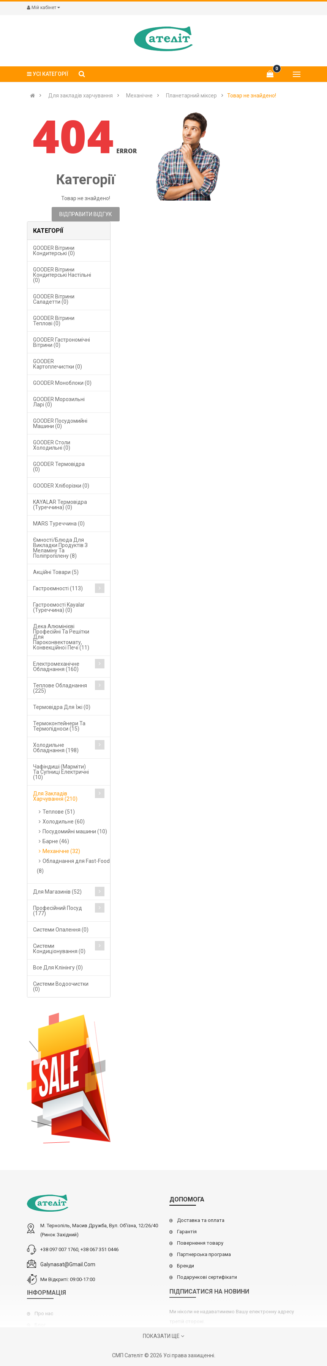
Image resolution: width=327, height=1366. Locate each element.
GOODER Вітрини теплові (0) (53, 320)
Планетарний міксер (191, 95)
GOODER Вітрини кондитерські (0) (54, 250)
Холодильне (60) (64, 822)
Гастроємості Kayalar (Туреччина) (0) (59, 607)
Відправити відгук (85, 214)
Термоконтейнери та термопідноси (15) (59, 726)
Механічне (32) (61, 851)
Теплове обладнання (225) (60, 688)
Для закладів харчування (80, 95)
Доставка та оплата (200, 1220)
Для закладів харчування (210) (55, 796)
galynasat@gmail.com (67, 1264)
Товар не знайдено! (251, 95)
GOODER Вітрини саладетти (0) (53, 299)
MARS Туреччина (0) (59, 524)
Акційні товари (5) (56, 572)
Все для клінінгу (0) (58, 968)
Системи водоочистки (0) (60, 986)
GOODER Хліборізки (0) (61, 486)
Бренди (185, 1266)
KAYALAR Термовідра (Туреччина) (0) (60, 504)
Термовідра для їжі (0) (61, 707)
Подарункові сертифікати (207, 1277)
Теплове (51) (59, 812)
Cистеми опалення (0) (60, 930)
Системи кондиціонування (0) (59, 948)
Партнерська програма (204, 1254)
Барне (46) (56, 841)
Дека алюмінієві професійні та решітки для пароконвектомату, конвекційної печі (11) (61, 637)
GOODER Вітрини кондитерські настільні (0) (62, 275)
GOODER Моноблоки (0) (62, 383)
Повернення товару (200, 1243)
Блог (40, 1325)
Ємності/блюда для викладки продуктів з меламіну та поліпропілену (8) (60, 548)
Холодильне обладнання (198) (56, 747)
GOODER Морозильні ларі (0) (59, 402)
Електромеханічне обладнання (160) (56, 666)
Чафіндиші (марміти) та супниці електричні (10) (61, 772)
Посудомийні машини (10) (75, 831)
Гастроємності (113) (58, 588)
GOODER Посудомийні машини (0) (60, 423)
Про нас (44, 1313)
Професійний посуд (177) (57, 910)
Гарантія (187, 1231)
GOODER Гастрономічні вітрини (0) (61, 342)
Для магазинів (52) (57, 892)
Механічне (139, 95)
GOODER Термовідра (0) (59, 466)
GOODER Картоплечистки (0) (57, 364)
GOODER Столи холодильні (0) (51, 445)
